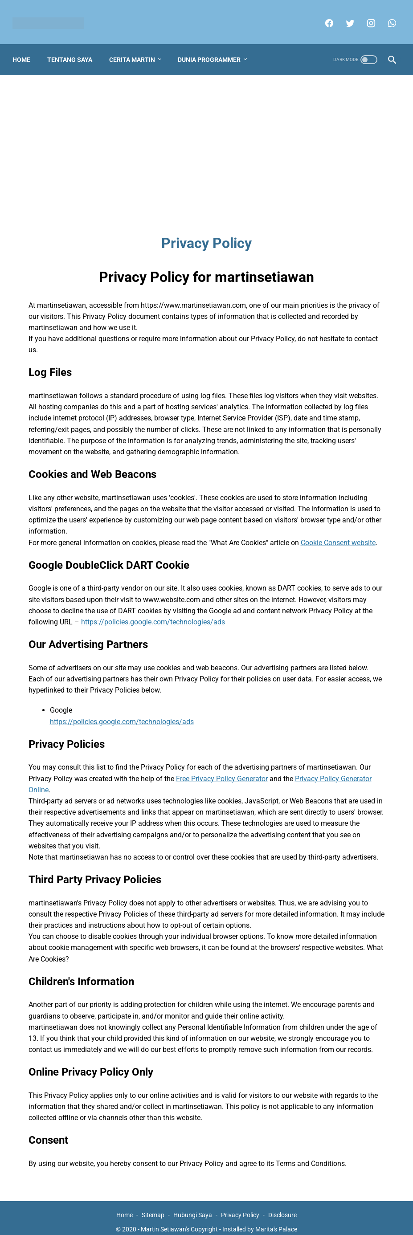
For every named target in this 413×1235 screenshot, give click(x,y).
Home (25, 51)
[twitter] (345, 18)
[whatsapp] (387, 18)
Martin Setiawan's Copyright (179, 1221)
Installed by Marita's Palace (259, 1221)
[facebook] (324, 18)
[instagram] (366, 18)
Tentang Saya (73, 51)
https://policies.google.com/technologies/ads (153, 613)
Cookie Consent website (338, 534)
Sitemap (153, 1207)
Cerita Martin (136, 51)
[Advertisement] (206, 145)
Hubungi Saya (192, 1207)
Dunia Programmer (212, 51)
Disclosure (282, 1207)
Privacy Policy (240, 1207)
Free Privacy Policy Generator (222, 770)
